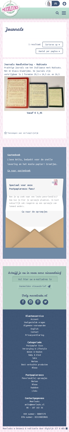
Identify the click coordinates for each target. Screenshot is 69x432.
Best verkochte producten (34, 364)
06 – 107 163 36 (34, 408)
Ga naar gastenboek (19, 170)
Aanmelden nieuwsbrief (32, 286)
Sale (34, 358)
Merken (34, 361)
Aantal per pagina (49, 51)
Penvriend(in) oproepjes (34, 378)
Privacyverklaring (34, 335)
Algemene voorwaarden (35, 325)
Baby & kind (35, 355)
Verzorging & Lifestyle (34, 349)
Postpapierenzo (35, 375)
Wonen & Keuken (34, 352)
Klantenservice (35, 316)
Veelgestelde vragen (34, 322)
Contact (34, 332)
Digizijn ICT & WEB (55, 428)
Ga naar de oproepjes (34, 211)
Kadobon (34, 387)
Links (34, 391)
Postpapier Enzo (34, 345)
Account (34, 319)
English (34, 329)
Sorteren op (52, 44)
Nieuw (34, 368)
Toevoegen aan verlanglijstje (23, 133)
